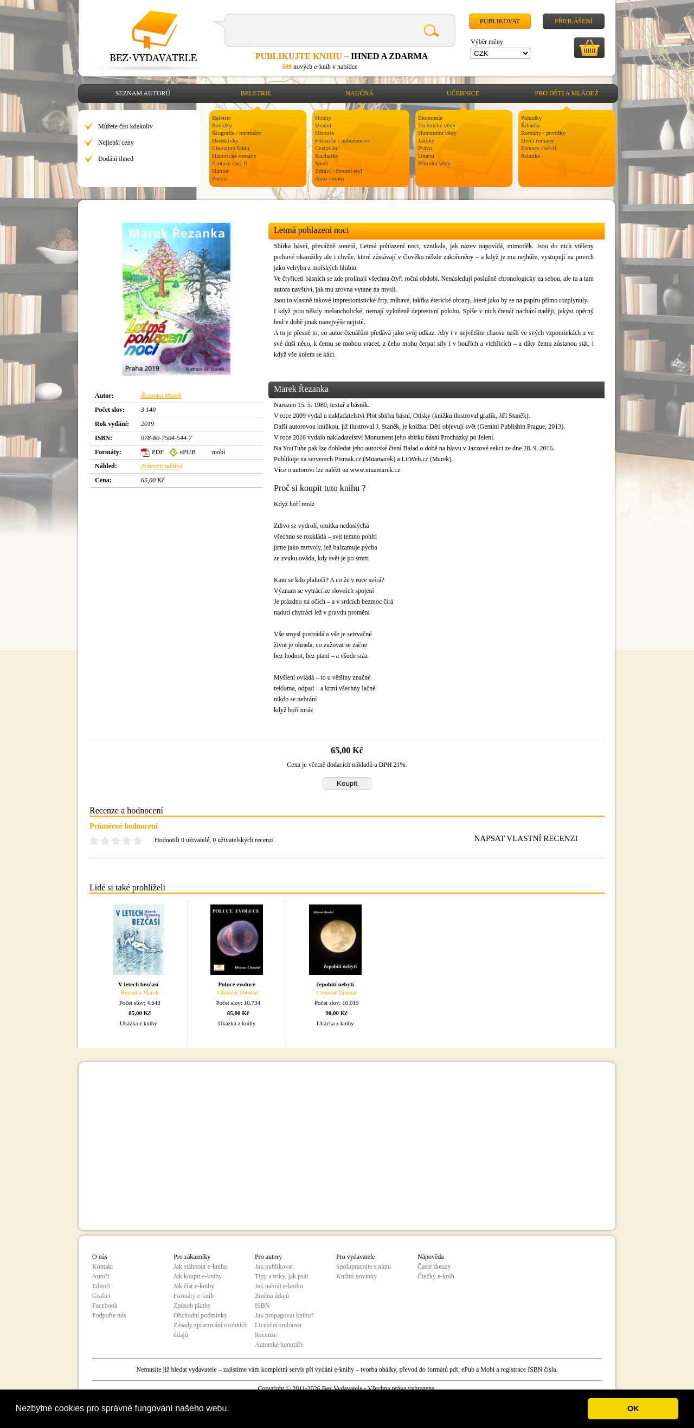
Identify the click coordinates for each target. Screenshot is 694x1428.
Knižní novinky (356, 1276)
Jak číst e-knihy (194, 1286)
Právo (425, 148)
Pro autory (268, 1257)
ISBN (262, 1305)
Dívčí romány (537, 140)
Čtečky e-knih (435, 1276)
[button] (233, 1409)
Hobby (323, 117)
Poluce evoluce (236, 984)
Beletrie (256, 93)
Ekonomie (430, 117)
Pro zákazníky (192, 1257)
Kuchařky (326, 155)
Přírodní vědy (434, 163)
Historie (324, 133)
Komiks (530, 155)
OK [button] (633, 1408)
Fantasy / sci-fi (229, 163)
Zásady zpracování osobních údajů (211, 1330)
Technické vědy (436, 125)
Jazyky (426, 140)
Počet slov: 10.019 (336, 1002)
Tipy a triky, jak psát (281, 1276)
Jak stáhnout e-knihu (200, 1266)
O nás (99, 1257)
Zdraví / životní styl (338, 170)
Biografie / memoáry (237, 133)
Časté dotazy (434, 1266)
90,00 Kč (336, 1013)
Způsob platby (192, 1305)
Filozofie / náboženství (342, 140)
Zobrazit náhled (161, 466)
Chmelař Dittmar (238, 992)
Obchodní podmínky (200, 1315)
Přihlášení (574, 21)
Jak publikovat (274, 1266)
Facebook (105, 1305)
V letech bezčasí (138, 984)
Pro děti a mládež (567, 93)
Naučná (359, 93)
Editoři (101, 1286)
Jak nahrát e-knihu (279, 1286)
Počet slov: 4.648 (139, 1002)
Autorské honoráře (279, 1344)
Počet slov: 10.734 (238, 1002)
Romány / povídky (543, 133)
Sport (321, 163)
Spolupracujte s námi (363, 1266)
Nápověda (430, 1257)
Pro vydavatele (355, 1257)
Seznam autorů (142, 93)
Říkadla (530, 125)
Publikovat (500, 21)
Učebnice (463, 93)
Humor (220, 170)
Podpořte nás (109, 1315)
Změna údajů (272, 1296)
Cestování (327, 148)
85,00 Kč (139, 1013)
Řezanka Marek (161, 395)
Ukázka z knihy (138, 1023)
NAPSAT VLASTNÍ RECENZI (525, 838)
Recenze (266, 1335)
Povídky (222, 125)
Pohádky (531, 117)
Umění (323, 125)
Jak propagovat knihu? (284, 1315)
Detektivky (225, 140)
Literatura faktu (230, 148)
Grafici (101, 1296)
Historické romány (234, 155)
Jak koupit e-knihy (198, 1276)
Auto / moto (329, 178)
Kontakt (102, 1266)
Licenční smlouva (278, 1325)
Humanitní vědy (437, 133)
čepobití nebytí (335, 984)
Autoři (100, 1276)
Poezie (220, 178)
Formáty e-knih (194, 1296)
